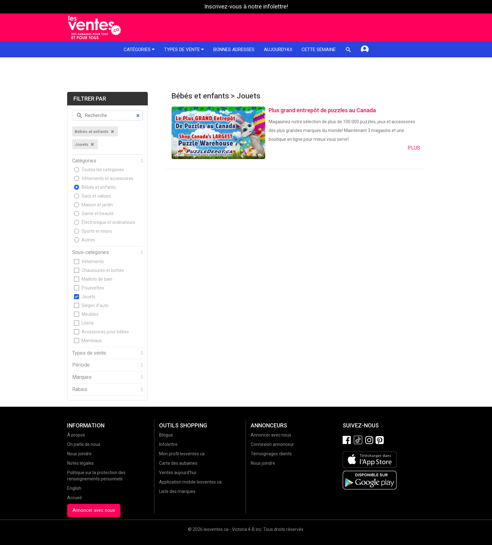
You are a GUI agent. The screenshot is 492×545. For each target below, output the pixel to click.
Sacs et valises (96, 195)
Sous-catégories (90, 252)
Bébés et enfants (99, 187)
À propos (76, 434)
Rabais (79, 389)
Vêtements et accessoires (107, 178)
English (74, 488)
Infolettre (168, 444)
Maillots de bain (97, 279)
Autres (88, 239)
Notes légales (80, 463)
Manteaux (92, 340)
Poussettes (93, 287)
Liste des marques (177, 491)
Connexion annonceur (272, 444)
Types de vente (184, 49)
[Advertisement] (246, 75)
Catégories (139, 49)
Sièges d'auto (95, 305)
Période (81, 365)
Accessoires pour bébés (105, 331)
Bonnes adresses (233, 49)
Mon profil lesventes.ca (182, 453)
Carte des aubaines (178, 463)
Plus (414, 148)
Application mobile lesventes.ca (190, 481)
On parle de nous (83, 444)
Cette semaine (319, 49)
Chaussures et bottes (103, 270)
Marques (82, 377)
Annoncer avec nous (93, 510)
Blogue (166, 434)
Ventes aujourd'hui (177, 472)
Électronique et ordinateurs (108, 222)
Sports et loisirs (97, 231)
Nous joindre (79, 453)
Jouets (88, 296)
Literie (88, 322)
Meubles (90, 314)
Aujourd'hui (278, 49)
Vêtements (93, 261)
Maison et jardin (97, 204)
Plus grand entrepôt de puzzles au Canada (322, 110)
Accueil (74, 497)
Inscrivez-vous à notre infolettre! (246, 6)
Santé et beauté (98, 213)
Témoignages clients (271, 453)
